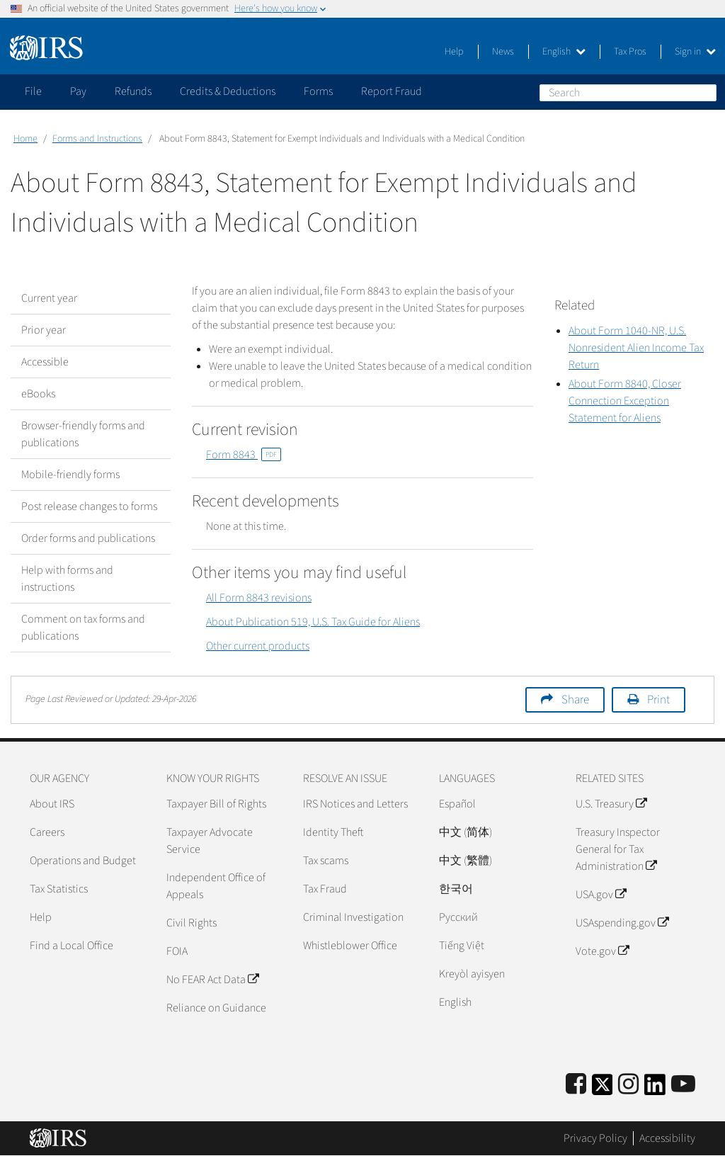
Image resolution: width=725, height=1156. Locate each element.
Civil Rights (191, 923)
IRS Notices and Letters (355, 804)
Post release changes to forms (89, 506)
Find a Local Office (71, 945)
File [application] (33, 91)
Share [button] (575, 699)
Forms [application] (318, 91)
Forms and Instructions (97, 139)
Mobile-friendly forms (70, 474)
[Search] (628, 92)
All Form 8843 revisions (259, 598)
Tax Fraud (325, 889)
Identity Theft (333, 832)
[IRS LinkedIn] (655, 1089)
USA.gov (601, 894)
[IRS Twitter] (602, 1089)
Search (705, 92)
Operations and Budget (83, 860)
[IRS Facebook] (576, 1084)
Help (454, 52)
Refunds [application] (133, 91)
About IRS (52, 804)
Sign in (695, 52)
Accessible (45, 362)
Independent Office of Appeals (216, 886)
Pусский (458, 917)
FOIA (177, 951)
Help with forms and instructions (67, 578)
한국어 (456, 889)
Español (457, 804)
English (564, 52)
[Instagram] (628, 1084)
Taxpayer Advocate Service (209, 840)
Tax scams (325, 860)
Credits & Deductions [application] (227, 91)
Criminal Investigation (353, 917)
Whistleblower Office (350, 945)
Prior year (43, 330)
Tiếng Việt (461, 945)
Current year (49, 298)
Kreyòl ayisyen (472, 974)
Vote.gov (602, 951)
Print (658, 699)
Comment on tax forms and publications (83, 627)
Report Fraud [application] (391, 91)
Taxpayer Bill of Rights (216, 804)
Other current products (257, 646)
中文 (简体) (465, 832)
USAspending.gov (622, 923)
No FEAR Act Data (212, 979)
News (503, 52)
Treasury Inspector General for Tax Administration (618, 849)
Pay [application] (78, 91)
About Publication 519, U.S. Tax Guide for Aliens (313, 622)
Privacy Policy (595, 1138)
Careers (47, 832)
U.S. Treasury (611, 804)
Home (25, 139)
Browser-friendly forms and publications (83, 434)
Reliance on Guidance (216, 1008)
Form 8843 (243, 455)
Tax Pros (630, 52)
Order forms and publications (88, 538)
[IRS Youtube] (683, 1084)
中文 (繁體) (465, 860)
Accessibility (667, 1138)
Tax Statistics (59, 889)
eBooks (38, 394)
